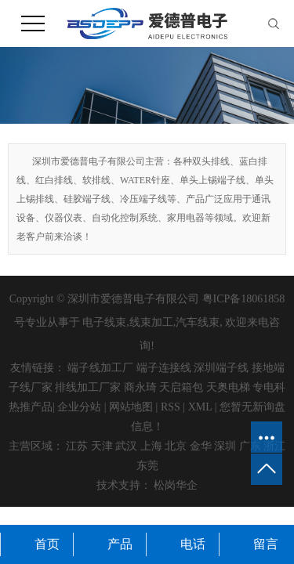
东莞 (147, 466)
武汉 (126, 446)
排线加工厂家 (88, 387)
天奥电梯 (228, 387)
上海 (151, 446)
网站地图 (131, 407)
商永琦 (140, 387)
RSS (170, 407)
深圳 (225, 446)
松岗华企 (176, 485)
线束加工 (151, 322)
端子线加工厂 (100, 368)
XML (200, 407)
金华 (201, 446)
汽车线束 (198, 322)
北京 (176, 446)
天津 (102, 446)
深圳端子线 (221, 368)
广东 (250, 446)
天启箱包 (181, 387)
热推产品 (31, 407)
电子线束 (104, 322)
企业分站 (79, 407)
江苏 (77, 446)
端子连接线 (163, 368)
